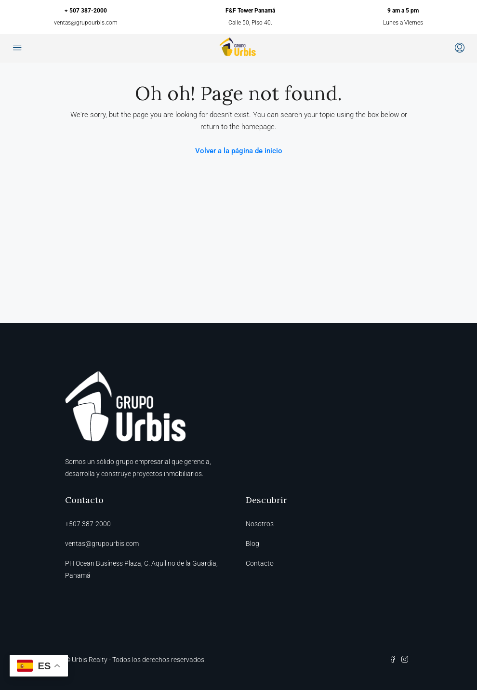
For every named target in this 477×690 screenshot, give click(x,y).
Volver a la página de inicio (238, 150)
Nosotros (260, 524)
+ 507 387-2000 (86, 10)
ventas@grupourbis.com (86, 22)
